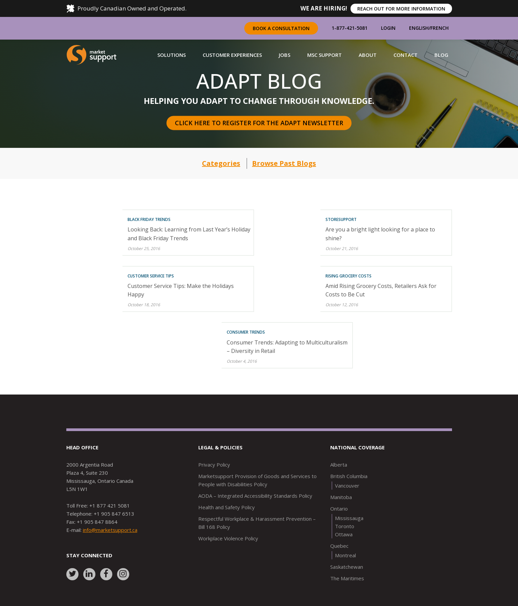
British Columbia (348, 476)
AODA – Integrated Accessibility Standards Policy (255, 495)
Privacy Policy (214, 464)
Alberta (338, 464)
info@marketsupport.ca (110, 529)
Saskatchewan (346, 566)
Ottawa (344, 534)
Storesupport (341, 219)
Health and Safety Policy (226, 507)
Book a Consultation (281, 28)
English (419, 28)
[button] (171, 55)
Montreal (345, 555)
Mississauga (349, 518)
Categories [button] (221, 163)
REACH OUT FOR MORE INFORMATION (401, 8)
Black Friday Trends (149, 219)
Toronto (344, 526)
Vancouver (347, 485)
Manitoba (341, 497)
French (439, 28)
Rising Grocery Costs (348, 276)
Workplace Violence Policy (228, 538)
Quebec (339, 545)
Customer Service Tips (151, 276)
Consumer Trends (246, 332)
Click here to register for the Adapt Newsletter (259, 123)
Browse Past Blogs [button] (284, 163)
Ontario (339, 508)
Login (388, 28)
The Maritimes (347, 578)
